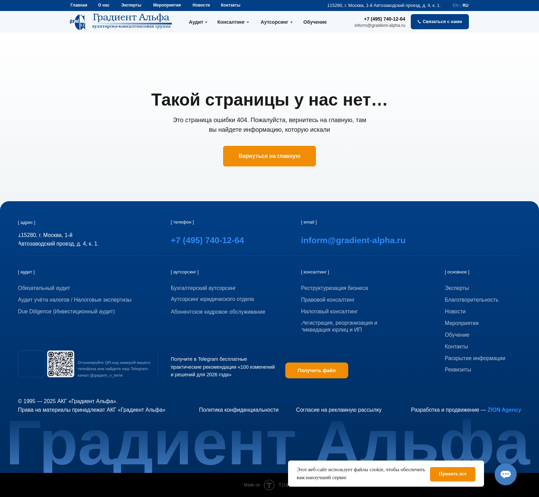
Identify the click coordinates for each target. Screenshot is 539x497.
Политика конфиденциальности (238, 410)
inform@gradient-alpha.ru (379, 25)
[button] (440, 21)
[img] (31, 363)
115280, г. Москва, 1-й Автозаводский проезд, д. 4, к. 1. (384, 5)
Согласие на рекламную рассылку (339, 410)
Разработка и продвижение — (466, 410)
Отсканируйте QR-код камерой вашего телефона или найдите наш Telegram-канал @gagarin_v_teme (114, 368)
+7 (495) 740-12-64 (384, 19)
